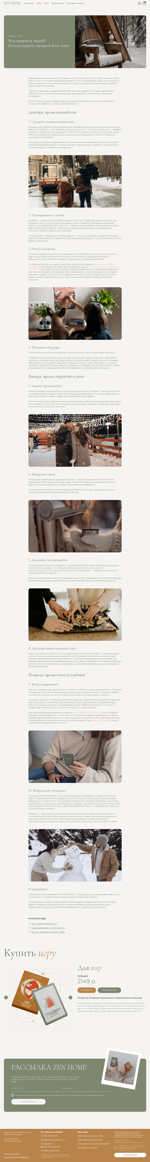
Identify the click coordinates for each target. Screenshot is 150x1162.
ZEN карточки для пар (90, 1140)
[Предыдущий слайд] (6, 997)
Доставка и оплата (75, 3)
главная (11, 36)
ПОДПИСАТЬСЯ (28, 1102)
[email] (86, 1088)
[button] (109, 990)
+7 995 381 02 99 (49, 1136)
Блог (47, 3)
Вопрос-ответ (58, 3)
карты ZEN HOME (100, 720)
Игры (39, 3)
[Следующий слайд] (70, 997)
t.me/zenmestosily (50, 1150)
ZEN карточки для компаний (93, 1144)
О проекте (28, 3)
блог (20, 36)
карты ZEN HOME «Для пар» (86, 712)
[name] (35, 1088)
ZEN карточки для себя (90, 1136)
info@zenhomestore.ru (53, 1140)
